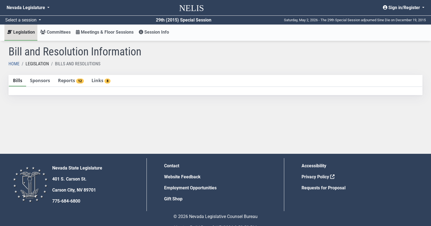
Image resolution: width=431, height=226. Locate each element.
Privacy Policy (318, 176)
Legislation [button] (21, 32)
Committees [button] (55, 32)
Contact (171, 165)
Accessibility (314, 165)
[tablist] (215, 85)
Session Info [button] (154, 32)
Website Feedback (182, 176)
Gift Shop (173, 198)
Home (14, 63)
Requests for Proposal (324, 187)
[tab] (17, 81)
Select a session (21, 20)
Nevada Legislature (26, 7)
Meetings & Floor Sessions (105, 32)
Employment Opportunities (190, 187)
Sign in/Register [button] (402, 7)
